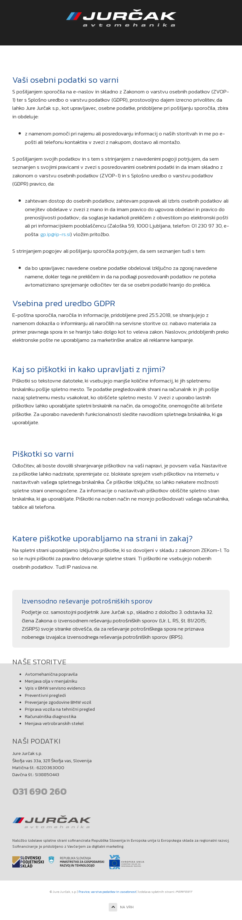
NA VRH (121, 907)
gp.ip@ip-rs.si (55, 234)
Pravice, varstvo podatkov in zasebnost (107, 891)
